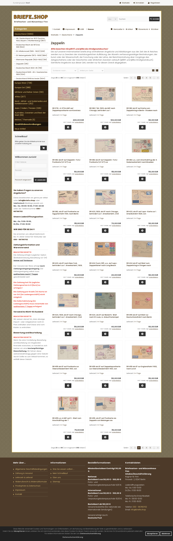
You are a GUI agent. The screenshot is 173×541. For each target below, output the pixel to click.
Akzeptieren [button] (152, 533)
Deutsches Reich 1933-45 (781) (29, 68)
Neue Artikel (20, 129)
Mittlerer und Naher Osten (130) (29, 92)
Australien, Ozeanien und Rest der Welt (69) (30, 113)
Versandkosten (79, 122)
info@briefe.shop (26, 200)
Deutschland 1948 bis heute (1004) (30, 78)
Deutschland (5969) (24, 34)
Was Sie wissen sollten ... (62, 469)
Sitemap (55, 481)
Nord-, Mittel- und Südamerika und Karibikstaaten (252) (31, 102)
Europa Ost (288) (23, 87)
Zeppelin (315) (22, 64)
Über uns (55, 477)
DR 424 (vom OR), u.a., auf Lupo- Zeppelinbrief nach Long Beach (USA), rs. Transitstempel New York (104, 265)
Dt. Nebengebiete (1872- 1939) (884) (31, 55)
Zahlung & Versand (23, 473)
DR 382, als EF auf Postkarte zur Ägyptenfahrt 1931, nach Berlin (65, 212)
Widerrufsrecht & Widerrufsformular (30, 481)
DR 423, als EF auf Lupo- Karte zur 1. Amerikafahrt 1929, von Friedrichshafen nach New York (141, 213)
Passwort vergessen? (23, 180)
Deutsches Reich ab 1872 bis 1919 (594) (28, 46)
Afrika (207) (20, 96)
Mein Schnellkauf (59, 473)
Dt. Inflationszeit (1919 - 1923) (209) (30, 51)
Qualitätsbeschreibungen (28, 124)
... (154, 78)
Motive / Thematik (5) (25, 119)
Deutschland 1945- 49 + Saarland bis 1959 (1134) (31, 73)
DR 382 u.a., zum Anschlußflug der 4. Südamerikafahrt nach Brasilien (141, 161)
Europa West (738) (23, 83)
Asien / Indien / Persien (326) (28, 108)
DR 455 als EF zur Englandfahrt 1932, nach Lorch (141, 367)
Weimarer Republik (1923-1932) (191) (31, 59)
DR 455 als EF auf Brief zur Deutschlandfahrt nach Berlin (139, 316)
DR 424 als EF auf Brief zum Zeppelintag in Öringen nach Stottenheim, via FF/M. (138, 265)
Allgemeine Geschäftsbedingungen (30, 469)
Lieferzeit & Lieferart (23, 477)
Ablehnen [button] (166, 533)
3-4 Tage (63, 115)
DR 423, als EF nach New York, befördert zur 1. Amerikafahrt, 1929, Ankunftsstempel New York (67, 265)
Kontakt (56, 29)
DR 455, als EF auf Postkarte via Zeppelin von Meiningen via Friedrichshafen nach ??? (102, 420)
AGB (81, 29)
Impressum (69, 29)
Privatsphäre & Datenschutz (26, 486)
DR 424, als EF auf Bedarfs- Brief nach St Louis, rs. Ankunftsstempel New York (104, 317)
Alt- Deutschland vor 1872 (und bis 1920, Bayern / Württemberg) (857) (31, 39)
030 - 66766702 (21, 239)
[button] (112, 19)
